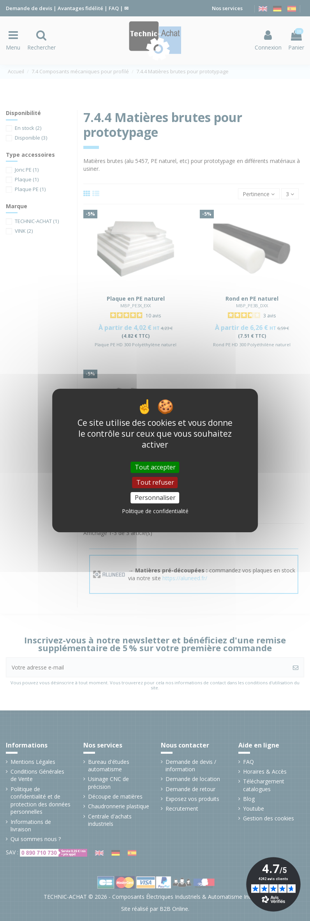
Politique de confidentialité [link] (155, 511)
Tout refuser (155, 482)
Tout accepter (155, 467)
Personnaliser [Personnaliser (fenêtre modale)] (155, 497)
